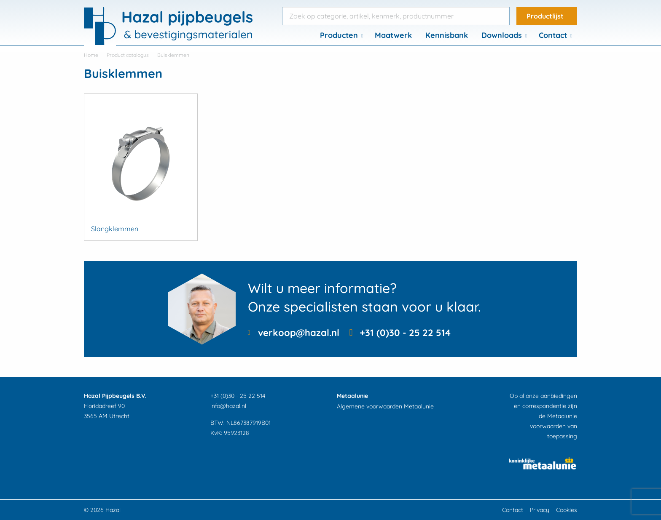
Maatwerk (393, 35)
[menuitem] (340, 35)
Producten (339, 35)
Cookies (566, 510)
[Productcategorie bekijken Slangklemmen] (141, 167)
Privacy (539, 510)
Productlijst (545, 16)
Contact (553, 35)
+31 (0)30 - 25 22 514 (405, 333)
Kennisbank (446, 35)
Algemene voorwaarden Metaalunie (385, 406)
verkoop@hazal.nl (298, 333)
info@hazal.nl (228, 406)
